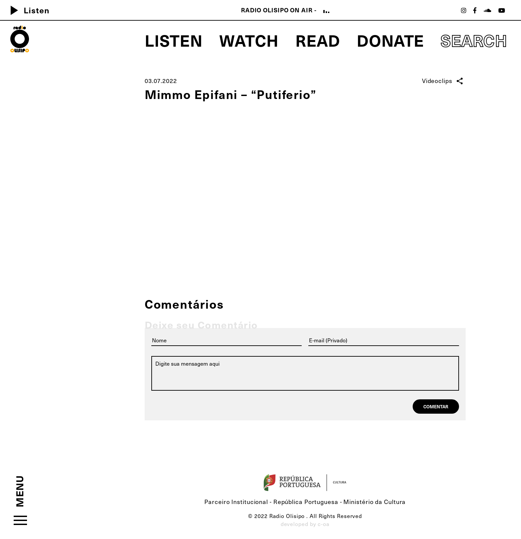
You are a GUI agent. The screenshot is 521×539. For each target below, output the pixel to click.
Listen (27, 10)
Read (317, 40)
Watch (249, 40)
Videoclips (437, 80)
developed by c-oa (305, 523)
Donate (390, 40)
